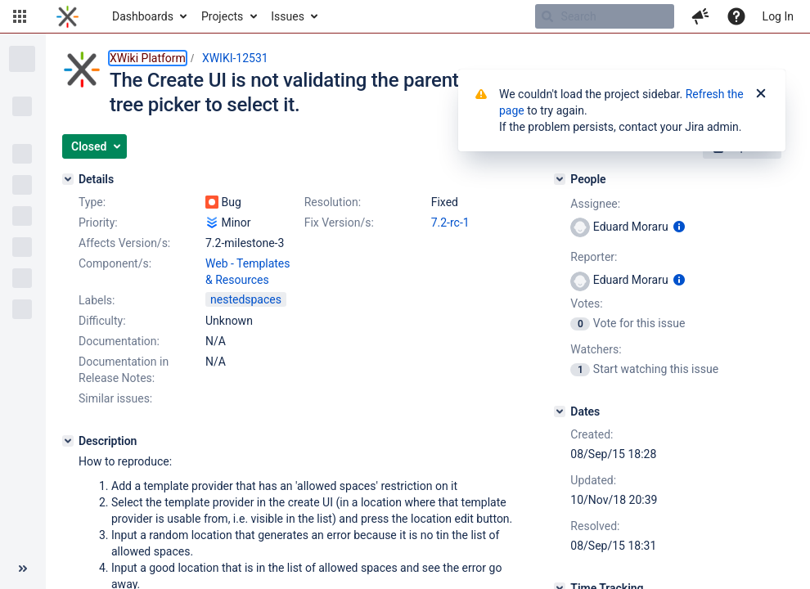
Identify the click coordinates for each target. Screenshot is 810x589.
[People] (559, 179)
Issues (287, 16)
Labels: (97, 300)
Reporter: (593, 256)
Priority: (98, 222)
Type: (92, 202)
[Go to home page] (67, 16)
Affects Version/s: (124, 243)
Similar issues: (115, 398)
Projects (222, 16)
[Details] (68, 179)
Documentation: (119, 341)
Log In (778, 16)
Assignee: (595, 203)
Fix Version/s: (339, 222)
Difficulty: (102, 320)
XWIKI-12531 (235, 58)
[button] (19, 16)
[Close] (761, 94)
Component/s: (115, 263)
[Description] (68, 441)
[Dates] (559, 411)
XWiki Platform (148, 58)
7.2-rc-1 (450, 222)
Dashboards (142, 16)
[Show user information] (679, 226)
